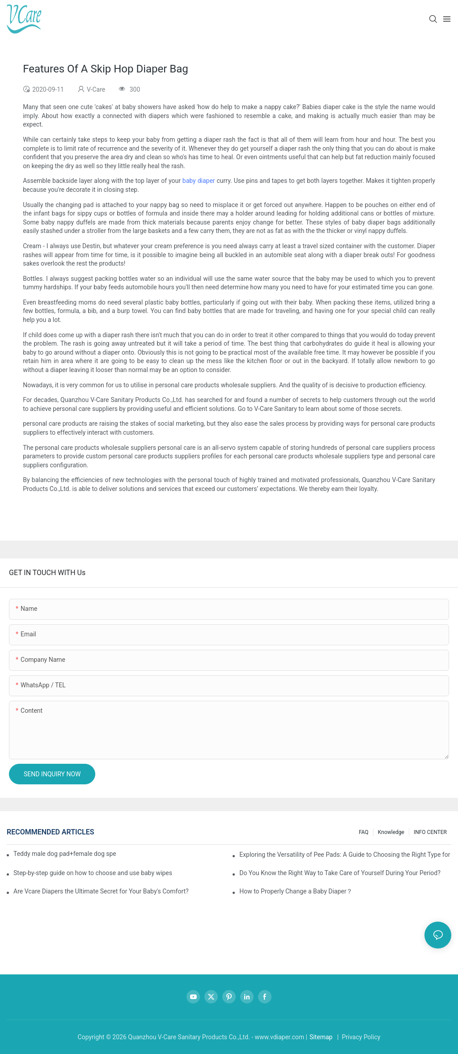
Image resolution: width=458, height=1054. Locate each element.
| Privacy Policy (357, 1037)
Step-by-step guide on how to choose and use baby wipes (92, 872)
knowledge (391, 832)
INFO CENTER (430, 832)
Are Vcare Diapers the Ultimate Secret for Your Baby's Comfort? (101, 891)
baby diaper (198, 180)
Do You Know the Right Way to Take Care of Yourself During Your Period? (340, 872)
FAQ (364, 832)
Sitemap (321, 1037)
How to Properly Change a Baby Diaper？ (295, 891)
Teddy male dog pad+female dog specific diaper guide (64, 853)
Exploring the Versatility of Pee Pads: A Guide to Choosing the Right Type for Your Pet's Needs (345, 854)
